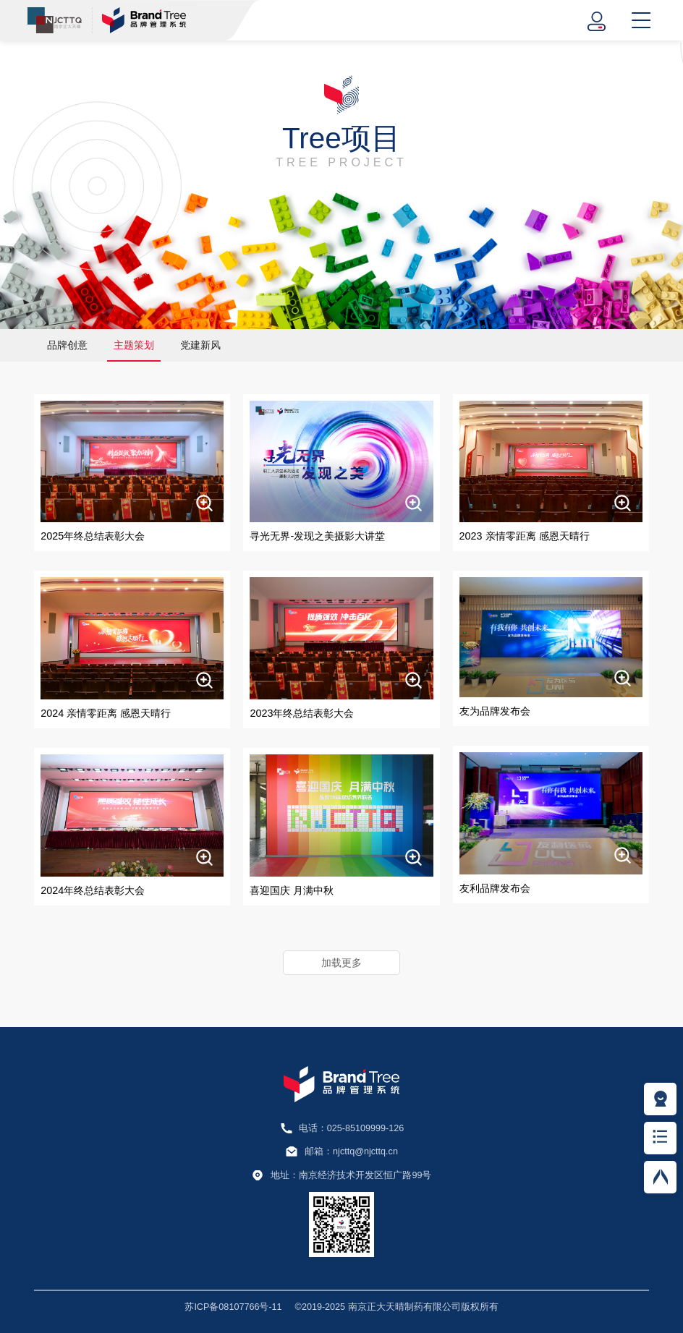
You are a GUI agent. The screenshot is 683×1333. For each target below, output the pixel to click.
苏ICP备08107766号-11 (232, 1307)
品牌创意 (67, 345)
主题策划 (134, 345)
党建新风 (200, 345)
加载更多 (341, 962)
